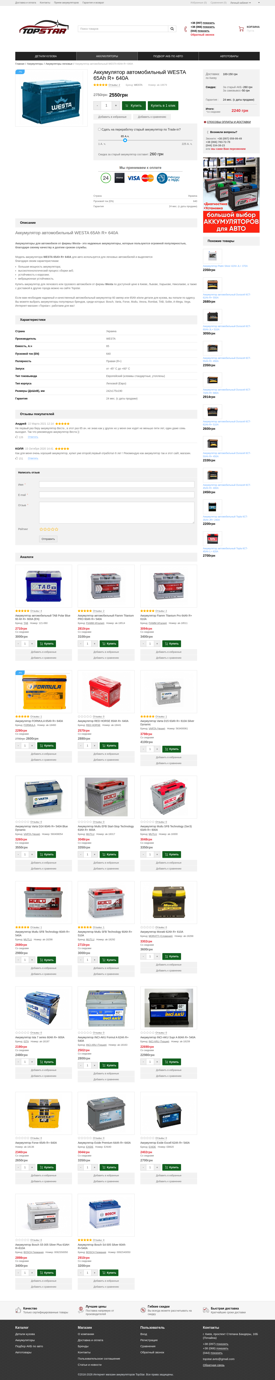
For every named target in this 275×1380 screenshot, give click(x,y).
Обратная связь (214, 1365)
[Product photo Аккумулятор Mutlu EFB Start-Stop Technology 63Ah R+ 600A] (106, 797)
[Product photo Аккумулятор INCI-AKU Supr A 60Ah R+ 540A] (168, 1007)
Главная (19, 64)
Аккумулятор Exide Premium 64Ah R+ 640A (104, 1142)
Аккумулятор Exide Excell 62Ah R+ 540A (165, 1142)
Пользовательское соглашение (99, 1358)
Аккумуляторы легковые (58, 64)
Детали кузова (25, 1334)
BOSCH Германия (34, 1252)
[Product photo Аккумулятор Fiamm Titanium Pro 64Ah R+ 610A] (168, 586)
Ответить (33, 437)
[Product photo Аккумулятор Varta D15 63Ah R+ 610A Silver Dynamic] (168, 691)
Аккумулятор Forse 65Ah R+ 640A (36, 1142)
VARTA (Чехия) (157, 728)
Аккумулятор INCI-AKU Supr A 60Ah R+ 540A (167, 1037)
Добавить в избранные (112, 116)
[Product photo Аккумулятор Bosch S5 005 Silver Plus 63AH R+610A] (43, 1215)
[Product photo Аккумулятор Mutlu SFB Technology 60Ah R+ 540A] (43, 902)
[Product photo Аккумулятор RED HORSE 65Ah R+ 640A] (106, 691)
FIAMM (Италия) (95, 623)
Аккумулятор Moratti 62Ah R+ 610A (161, 931)
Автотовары (23, 1352)
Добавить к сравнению (152, 116)
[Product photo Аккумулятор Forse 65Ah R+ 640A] (43, 1113)
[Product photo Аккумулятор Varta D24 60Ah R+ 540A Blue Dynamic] (43, 797)
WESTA (138, 85)
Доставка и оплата (90, 1340)
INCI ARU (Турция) (96, 1045)
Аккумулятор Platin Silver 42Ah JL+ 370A (225, 266)
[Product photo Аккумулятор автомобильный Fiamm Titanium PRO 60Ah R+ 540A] (106, 586)
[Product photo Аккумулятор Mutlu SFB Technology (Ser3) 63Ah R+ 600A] (168, 797)
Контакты (84, 1352)
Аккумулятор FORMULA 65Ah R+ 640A (39, 720)
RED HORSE (93, 725)
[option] (231, 195)
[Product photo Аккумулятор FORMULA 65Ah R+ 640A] (43, 691)
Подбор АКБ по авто (29, 1346)
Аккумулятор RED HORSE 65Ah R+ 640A (103, 720)
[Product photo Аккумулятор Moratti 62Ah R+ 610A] (168, 902)
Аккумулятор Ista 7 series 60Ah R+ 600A (39, 1037)
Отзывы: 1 (36, 716)
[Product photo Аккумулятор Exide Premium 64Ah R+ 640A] (106, 1113)
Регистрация (149, 1340)
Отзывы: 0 (98, 716)
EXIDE (89, 1147)
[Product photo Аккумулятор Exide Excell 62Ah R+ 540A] (168, 1113)
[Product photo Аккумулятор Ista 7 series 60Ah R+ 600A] (43, 1007)
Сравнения (147, 1346)
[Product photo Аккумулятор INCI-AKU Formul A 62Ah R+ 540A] (106, 1007)
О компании (86, 1334)
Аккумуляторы (35, 64)
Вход (143, 1334)
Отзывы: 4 (36, 611)
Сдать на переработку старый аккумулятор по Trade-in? (139, 129)
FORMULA (30, 725)
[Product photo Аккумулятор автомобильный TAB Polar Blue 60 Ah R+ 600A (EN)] (43, 586)
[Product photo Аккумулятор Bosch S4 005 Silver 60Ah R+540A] (106, 1215)
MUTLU (90, 834)
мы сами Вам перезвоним (228, 148)
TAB (26, 623)
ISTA (26, 1041)
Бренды (83, 1346)
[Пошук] (172, 29)
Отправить (48, 538)
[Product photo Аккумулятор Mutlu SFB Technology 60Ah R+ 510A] (106, 902)
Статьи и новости (90, 1364)
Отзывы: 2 (114, 85)
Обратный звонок (202, 34)
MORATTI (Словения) (161, 936)
